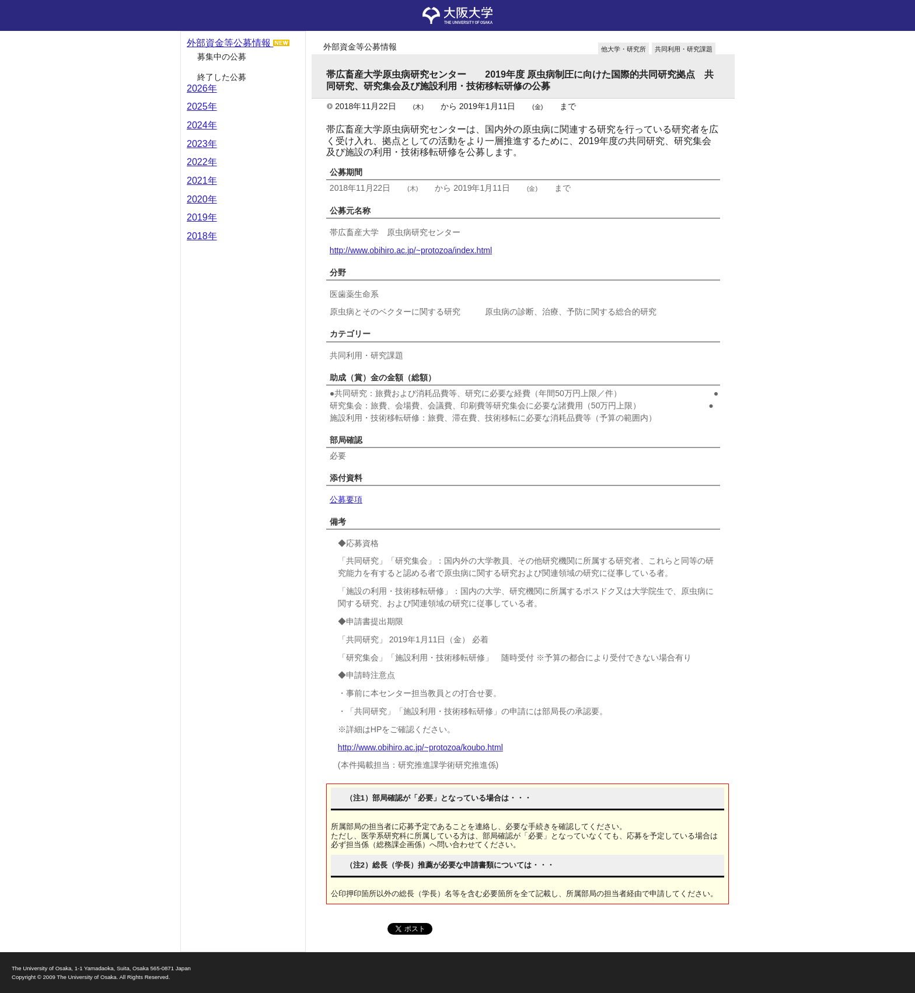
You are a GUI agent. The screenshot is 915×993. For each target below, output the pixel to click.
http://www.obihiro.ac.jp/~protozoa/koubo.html (420, 747)
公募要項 (346, 499)
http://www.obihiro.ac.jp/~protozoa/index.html (411, 250)
